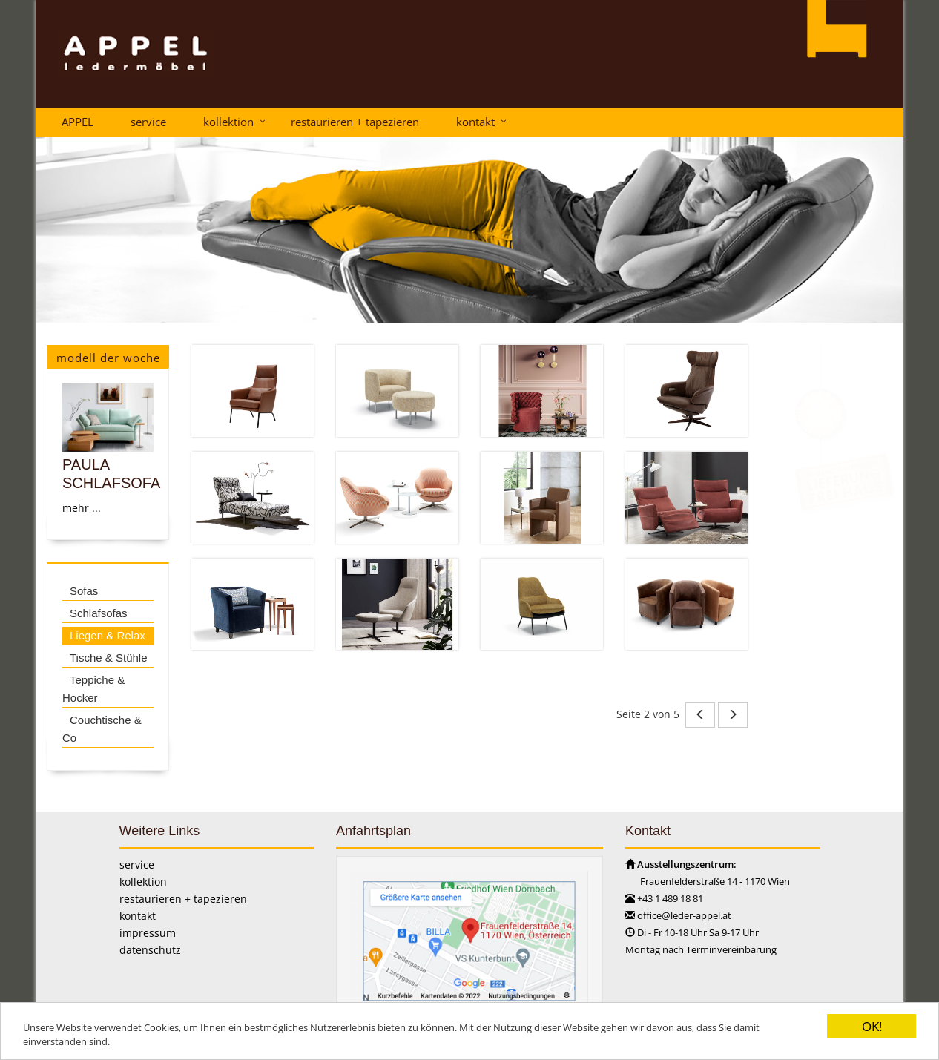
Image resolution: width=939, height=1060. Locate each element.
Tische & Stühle (108, 657)
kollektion (228, 121)
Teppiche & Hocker (93, 689)
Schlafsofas (99, 613)
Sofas (84, 591)
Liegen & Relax (107, 635)
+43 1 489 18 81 (670, 898)
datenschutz (150, 950)
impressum (147, 933)
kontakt (475, 121)
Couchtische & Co (102, 729)
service (148, 121)
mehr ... (81, 508)
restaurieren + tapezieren (355, 121)
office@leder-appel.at (684, 915)
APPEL (77, 121)
